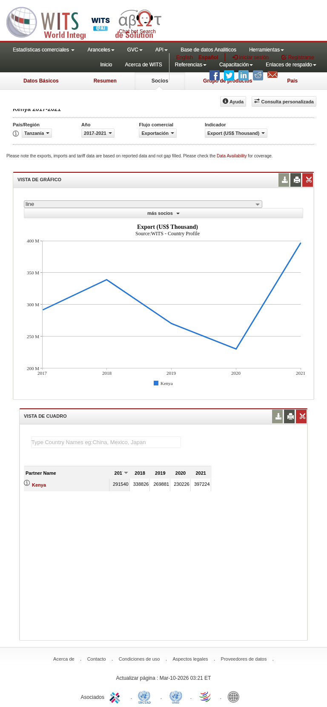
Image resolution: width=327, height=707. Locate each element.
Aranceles (100, 50)
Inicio (106, 65)
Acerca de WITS (143, 65)
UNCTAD (146, 696)
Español (208, 57)
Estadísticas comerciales (44, 50)
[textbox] (106, 442)
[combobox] (143, 204)
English (184, 57)
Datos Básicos (41, 81)
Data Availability (232, 156)
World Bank (235, 696)
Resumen (105, 81)
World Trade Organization (205, 696)
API (161, 50)
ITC (116, 696)
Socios (160, 81)
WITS (85, 21)
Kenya (39, 484)
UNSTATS (175, 696)
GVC (135, 50)
